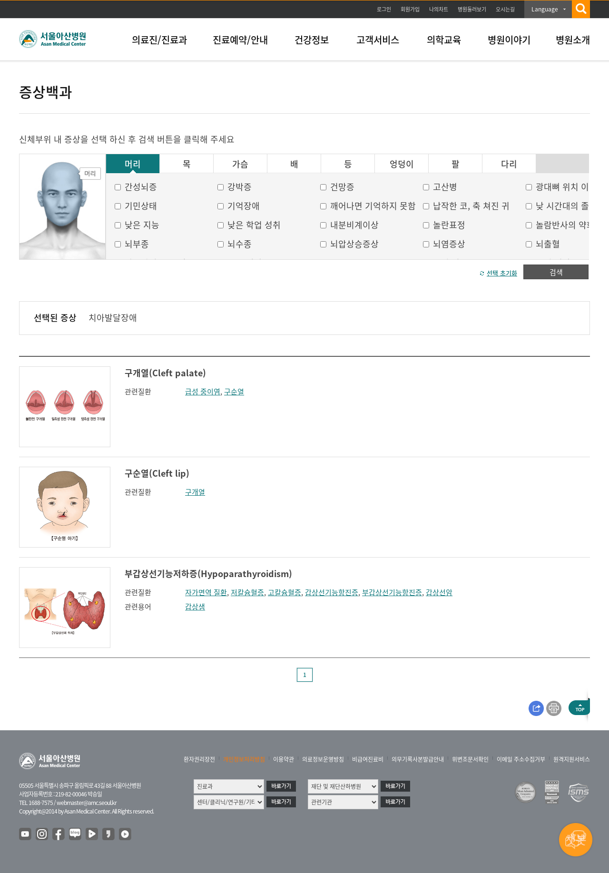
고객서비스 (377, 40)
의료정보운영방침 (323, 759)
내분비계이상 (354, 224)
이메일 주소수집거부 (521, 759)
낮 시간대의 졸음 (566, 205)
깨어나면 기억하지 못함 (373, 205)
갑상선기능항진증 (331, 592)
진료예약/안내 (240, 40)
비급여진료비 (367, 759)
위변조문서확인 (470, 759)
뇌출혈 (548, 243)
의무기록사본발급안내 (418, 759)
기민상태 (141, 205)
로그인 (384, 9)
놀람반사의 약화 (565, 224)
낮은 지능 (142, 224)
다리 (509, 164)
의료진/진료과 (159, 40)
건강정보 (312, 40)
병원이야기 (509, 40)
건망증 (342, 186)
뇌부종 (137, 243)
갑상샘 (195, 606)
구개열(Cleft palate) (165, 372)
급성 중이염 (202, 391)
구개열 (195, 492)
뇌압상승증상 (354, 243)
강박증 (239, 186)
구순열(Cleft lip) (157, 473)
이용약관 (283, 759)
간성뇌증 (141, 186)
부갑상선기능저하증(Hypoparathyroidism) (208, 573)
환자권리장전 (199, 759)
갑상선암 (439, 592)
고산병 (445, 186)
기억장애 (243, 205)
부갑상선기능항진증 (392, 592)
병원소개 (573, 40)
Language (544, 9)
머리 (133, 164)
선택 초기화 (502, 272)
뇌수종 (239, 243)
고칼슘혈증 (284, 592)
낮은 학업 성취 (254, 224)
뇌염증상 (449, 243)
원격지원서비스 (571, 759)
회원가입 (410, 9)
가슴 (240, 164)
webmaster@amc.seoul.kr (87, 802)
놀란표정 (449, 224)
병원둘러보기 (472, 9)
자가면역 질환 (206, 592)
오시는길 (505, 9)
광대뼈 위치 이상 (566, 186)
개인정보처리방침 (244, 759)
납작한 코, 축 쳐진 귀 (471, 205)
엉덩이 (402, 164)
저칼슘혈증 (247, 592)
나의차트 (438, 9)
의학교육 (444, 40)
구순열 (234, 391)
